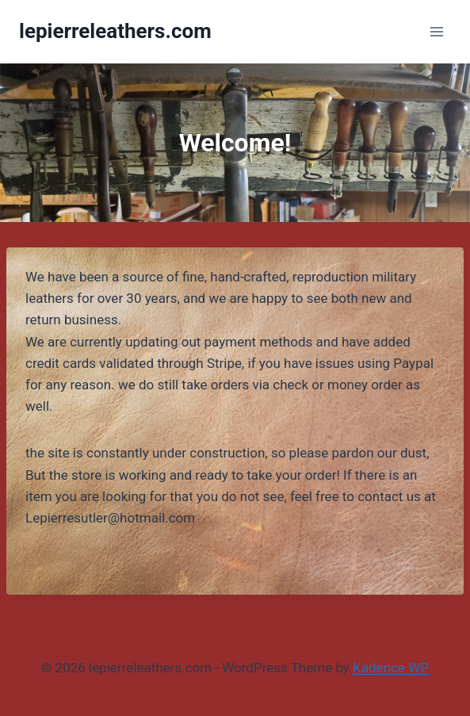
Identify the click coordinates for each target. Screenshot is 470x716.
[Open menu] (436, 31)
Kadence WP (391, 668)
